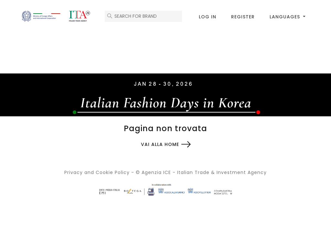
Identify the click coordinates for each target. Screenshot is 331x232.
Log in (207, 17)
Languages (286, 17)
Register (243, 17)
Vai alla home (160, 144)
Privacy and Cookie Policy (97, 172)
